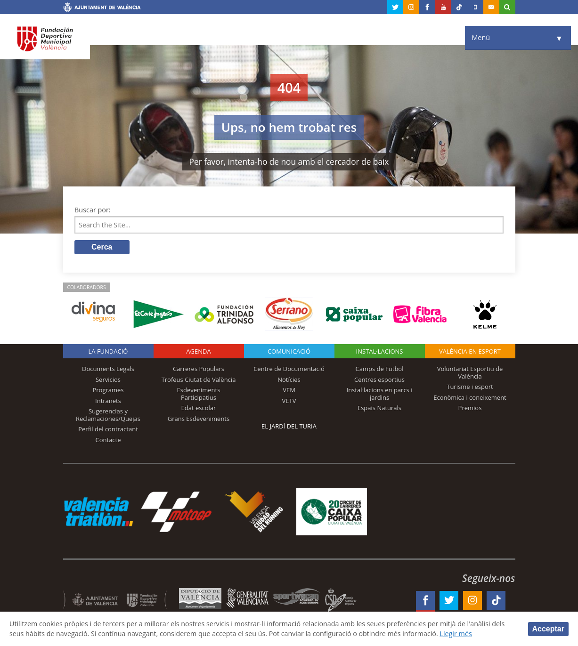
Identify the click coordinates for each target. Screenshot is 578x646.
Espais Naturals (379, 408)
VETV (289, 400)
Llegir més (459, 633)
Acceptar (548, 628)
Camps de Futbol (380, 369)
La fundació (108, 351)
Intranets (108, 400)
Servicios (108, 379)
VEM (289, 390)
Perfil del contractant (108, 429)
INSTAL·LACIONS (379, 351)
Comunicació (289, 351)
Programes (107, 390)
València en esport (470, 351)
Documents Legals (108, 369)
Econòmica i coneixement (469, 397)
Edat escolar (198, 408)
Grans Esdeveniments (198, 419)
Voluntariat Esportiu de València (470, 373)
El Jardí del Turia (289, 426)
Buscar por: (92, 209)
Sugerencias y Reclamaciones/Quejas (108, 415)
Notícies (289, 379)
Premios (470, 408)
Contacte (108, 440)
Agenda (198, 351)
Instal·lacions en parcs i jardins (380, 394)
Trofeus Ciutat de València (199, 379)
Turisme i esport (470, 387)
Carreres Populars (198, 369)
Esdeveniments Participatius (198, 394)
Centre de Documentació (289, 369)
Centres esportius (379, 379)
